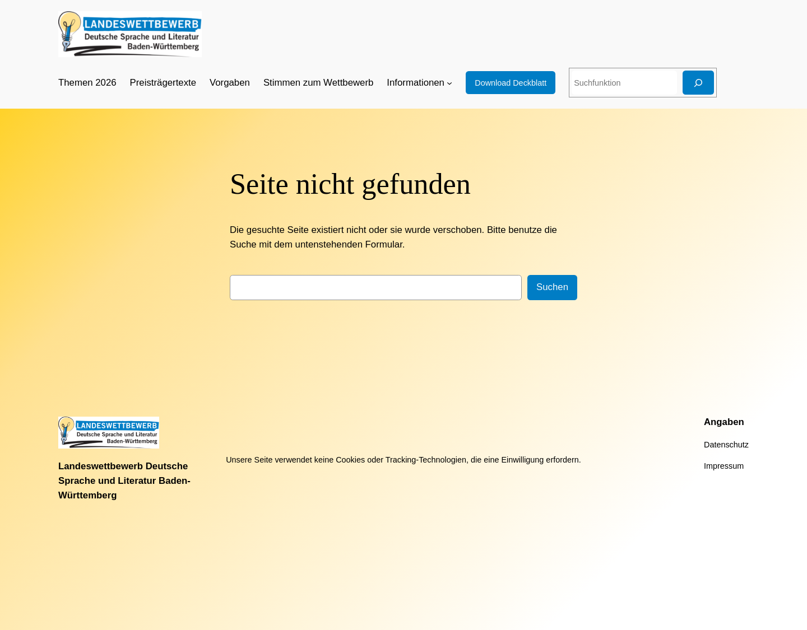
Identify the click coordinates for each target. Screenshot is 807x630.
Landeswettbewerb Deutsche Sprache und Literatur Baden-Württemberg (124, 481)
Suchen (552, 287)
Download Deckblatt (510, 82)
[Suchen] (698, 83)
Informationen (415, 82)
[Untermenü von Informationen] (449, 83)
